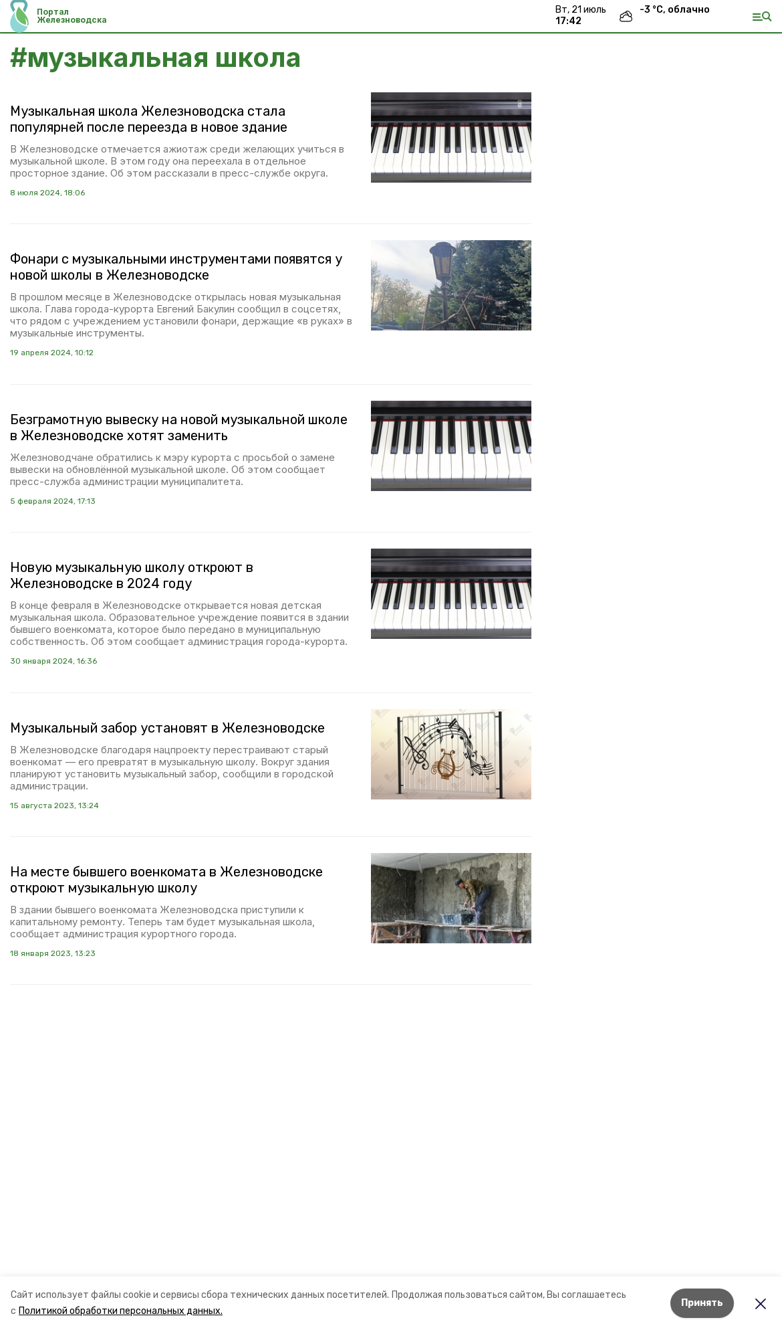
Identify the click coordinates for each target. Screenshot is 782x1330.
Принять (702, 1303)
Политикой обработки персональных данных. (121, 1311)
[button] (451, 137)
